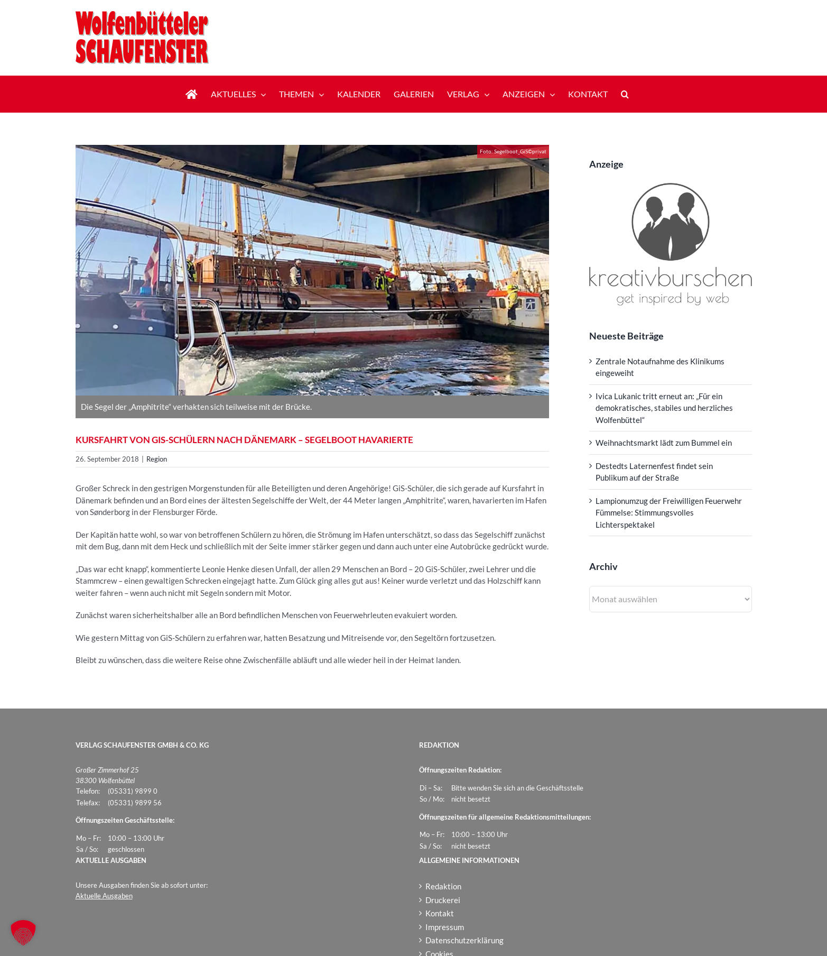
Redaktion (443, 886)
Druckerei (442, 900)
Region (156, 459)
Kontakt (439, 913)
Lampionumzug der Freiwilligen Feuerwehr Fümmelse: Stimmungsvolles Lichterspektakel (669, 512)
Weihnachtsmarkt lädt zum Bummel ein (664, 442)
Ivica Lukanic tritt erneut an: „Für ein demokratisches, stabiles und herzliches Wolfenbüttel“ (664, 408)
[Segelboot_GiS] (312, 270)
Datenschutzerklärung (464, 940)
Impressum (444, 927)
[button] (625, 94)
